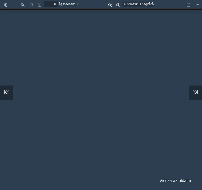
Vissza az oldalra (175, 180)
